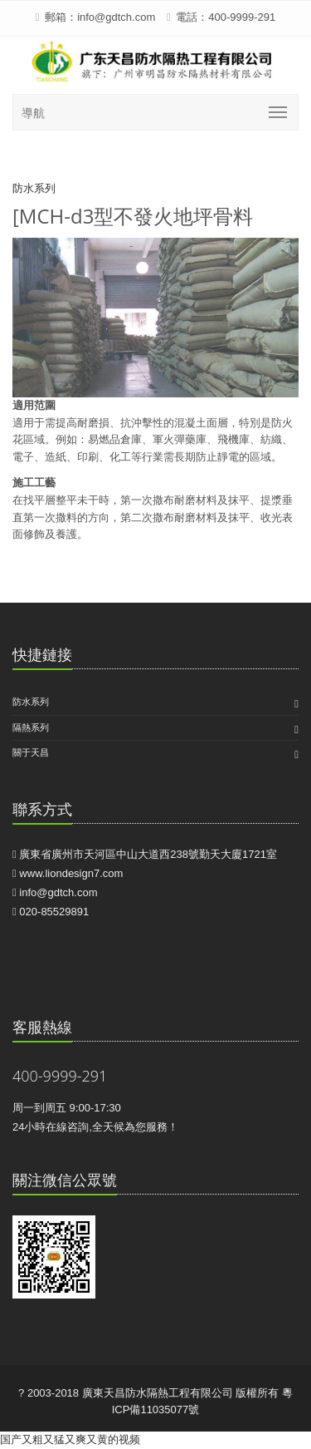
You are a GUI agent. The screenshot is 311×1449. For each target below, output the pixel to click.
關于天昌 (30, 752)
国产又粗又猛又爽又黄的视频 (70, 1439)
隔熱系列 (30, 727)
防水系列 (30, 702)
